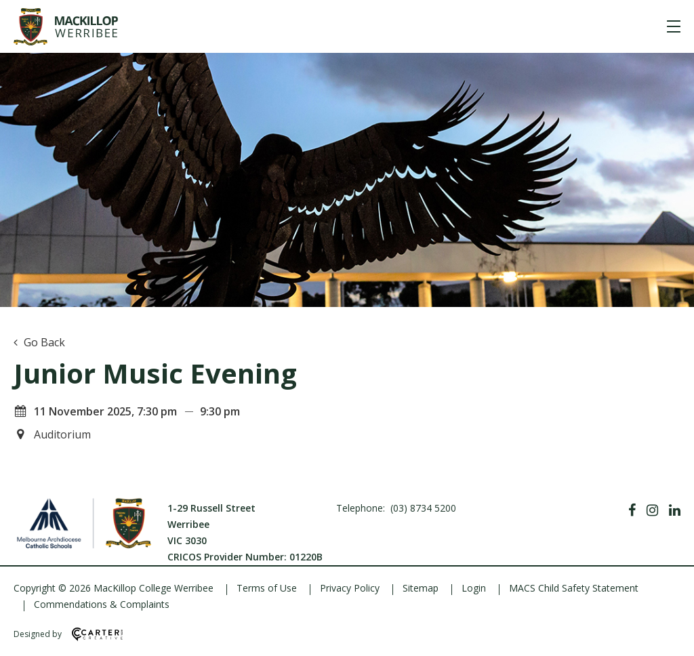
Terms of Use (267, 587)
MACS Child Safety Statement (573, 587)
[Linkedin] (674, 510)
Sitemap (420, 587)
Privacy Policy (350, 587)
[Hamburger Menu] (674, 26)
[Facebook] (632, 510)
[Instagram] (652, 510)
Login (474, 587)
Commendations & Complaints (101, 604)
